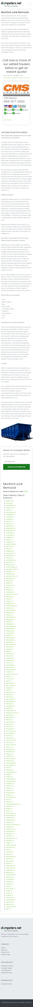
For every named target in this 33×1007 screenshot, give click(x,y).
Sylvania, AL (10, 770)
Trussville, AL (10, 633)
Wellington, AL (11, 528)
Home (3, 948)
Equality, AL (10, 649)
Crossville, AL (10, 665)
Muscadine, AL (11, 617)
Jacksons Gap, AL (12, 594)
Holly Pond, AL (10, 866)
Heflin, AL (9, 540)
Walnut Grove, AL (12, 674)
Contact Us (5, 952)
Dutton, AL (9, 736)
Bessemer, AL (10, 738)
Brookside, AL (10, 752)
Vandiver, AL (10, 572)
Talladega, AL (10, 515)
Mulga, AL (9, 774)
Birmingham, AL (11, 626)
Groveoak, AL (10, 729)
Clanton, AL (10, 786)
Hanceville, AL (10, 900)
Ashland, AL (10, 517)
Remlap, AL (10, 697)
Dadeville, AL (10, 624)
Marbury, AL (10, 877)
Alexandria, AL (10, 512)
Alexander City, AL (12, 569)
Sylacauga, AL (10, 578)
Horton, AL (9, 747)
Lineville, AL (9, 519)
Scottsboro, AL (11, 813)
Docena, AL (10, 724)
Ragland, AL (10, 551)
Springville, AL (10, 640)
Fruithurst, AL (10, 603)
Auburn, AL (9, 795)
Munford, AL (10, 501)
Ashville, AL (9, 581)
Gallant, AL (9, 635)
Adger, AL (9, 843)
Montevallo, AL (11, 857)
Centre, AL (9, 663)
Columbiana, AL (11, 670)
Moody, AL (9, 601)
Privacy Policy (6, 955)
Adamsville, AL (11, 779)
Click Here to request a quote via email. (16, 78)
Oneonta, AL (10, 679)
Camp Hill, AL (10, 654)
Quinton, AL (10, 859)
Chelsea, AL (10, 658)
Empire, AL (9, 895)
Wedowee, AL (10, 556)
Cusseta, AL (10, 852)
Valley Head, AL (11, 875)
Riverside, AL (10, 533)
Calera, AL (9, 777)
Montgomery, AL (11, 838)
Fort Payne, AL (11, 731)
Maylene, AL (10, 806)
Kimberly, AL (10, 761)
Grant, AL (9, 893)
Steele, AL (9, 622)
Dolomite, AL (10, 715)
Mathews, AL (10, 902)
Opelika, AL (9, 827)
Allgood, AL (9, 688)
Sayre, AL (9, 811)
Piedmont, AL (10, 613)
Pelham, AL (9, 704)
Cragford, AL (10, 542)
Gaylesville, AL (11, 781)
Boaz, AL (9, 651)
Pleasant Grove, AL (12, 713)
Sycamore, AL (10, 553)
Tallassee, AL (10, 660)
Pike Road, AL (10, 847)
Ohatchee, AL (10, 531)
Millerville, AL (10, 526)
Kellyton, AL (10, 597)
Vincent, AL (10, 558)
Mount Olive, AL (11, 745)
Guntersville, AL (11, 797)
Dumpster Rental (7, 966)
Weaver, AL (10, 524)
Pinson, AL (9, 676)
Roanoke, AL (10, 642)
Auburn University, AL (13, 825)
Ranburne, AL (10, 565)
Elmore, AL (9, 854)
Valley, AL (9, 891)
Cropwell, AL (10, 535)
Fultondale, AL (10, 701)
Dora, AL (9, 850)
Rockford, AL (10, 667)
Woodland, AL (10, 574)
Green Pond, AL (11, 907)
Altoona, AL (10, 656)
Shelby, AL (9, 708)
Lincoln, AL (9, 521)
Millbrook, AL (10, 904)
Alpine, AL (9, 549)
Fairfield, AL (10, 695)
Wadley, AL (9, 590)
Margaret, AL (10, 619)
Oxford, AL (9, 503)
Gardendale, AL (11, 763)
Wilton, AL (9, 863)
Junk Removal (6, 970)
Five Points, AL (10, 699)
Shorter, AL (9, 727)
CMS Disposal (10, 98)
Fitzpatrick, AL (11, 829)
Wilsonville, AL (10, 638)
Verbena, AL (10, 840)
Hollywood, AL (10, 820)
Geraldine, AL (10, 683)
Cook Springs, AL (11, 567)
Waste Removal (6, 973)
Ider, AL (8, 909)
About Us (4, 950)
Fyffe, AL (9, 690)
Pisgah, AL (9, 809)
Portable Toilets (6, 968)
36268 (26, 491)
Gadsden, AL (10, 537)
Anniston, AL (10, 508)
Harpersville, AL (11, 610)
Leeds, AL (9, 599)
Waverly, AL (10, 743)
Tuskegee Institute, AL (13, 804)
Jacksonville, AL (11, 544)
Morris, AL (9, 720)
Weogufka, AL (10, 706)
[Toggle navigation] (30, 4)
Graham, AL (10, 562)
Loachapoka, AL (11, 772)
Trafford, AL (10, 756)
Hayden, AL (9, 822)
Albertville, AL (10, 722)
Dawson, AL (10, 647)
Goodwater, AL (11, 560)
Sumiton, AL (10, 882)
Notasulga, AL (10, 733)
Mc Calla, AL (10, 861)
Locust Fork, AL (11, 740)
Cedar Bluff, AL (11, 711)
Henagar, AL (10, 834)
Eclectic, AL (10, 672)
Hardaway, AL (10, 818)
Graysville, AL (10, 793)
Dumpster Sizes (6, 984)
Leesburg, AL (10, 631)
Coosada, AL (10, 879)
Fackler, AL (9, 884)
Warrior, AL (9, 790)
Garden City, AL (11, 845)
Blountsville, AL (11, 815)
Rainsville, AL (10, 717)
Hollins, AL (9, 583)
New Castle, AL (11, 686)
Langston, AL (10, 784)
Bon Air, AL (9, 587)
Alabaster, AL (10, 749)
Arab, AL (9, 886)
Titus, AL (8, 768)
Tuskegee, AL (10, 831)
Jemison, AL (10, 836)
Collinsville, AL (10, 629)
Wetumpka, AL (11, 758)
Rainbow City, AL (11, 576)
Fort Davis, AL (10, 888)
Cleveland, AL (10, 765)
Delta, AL (9, 510)
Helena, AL (9, 802)
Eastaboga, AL (11, 505)
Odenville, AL (10, 592)
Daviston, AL (10, 585)
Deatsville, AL (10, 870)
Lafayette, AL (10, 692)
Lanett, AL (9, 788)
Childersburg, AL (11, 606)
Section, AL (9, 754)
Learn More (8, 120)
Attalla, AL (9, 615)
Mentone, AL (10, 872)
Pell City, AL (10, 546)
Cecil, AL (9, 800)
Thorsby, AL (10, 897)
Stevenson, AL (10, 868)
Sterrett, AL (10, 608)
